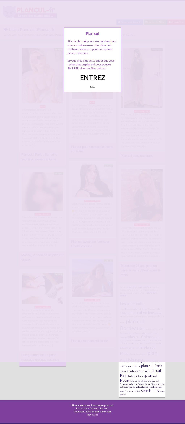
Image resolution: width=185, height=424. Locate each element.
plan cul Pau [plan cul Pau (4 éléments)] (125, 371)
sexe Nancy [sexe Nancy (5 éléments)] (150, 390)
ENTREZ (92, 78)
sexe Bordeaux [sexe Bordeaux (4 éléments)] (155, 387)
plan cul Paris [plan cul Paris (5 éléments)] (151, 366)
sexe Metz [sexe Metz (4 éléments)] (136, 391)
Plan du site (92, 415)
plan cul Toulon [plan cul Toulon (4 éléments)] (137, 384)
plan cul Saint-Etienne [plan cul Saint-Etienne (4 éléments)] (141, 381)
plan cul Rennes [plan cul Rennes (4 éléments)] (137, 376)
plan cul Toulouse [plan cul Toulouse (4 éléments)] (152, 384)
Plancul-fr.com (80, 405)
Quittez (92, 87)
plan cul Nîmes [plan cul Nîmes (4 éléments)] (134, 366)
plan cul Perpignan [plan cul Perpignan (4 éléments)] (139, 371)
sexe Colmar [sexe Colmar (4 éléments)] (125, 391)
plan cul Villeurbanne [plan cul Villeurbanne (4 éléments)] (138, 387)
